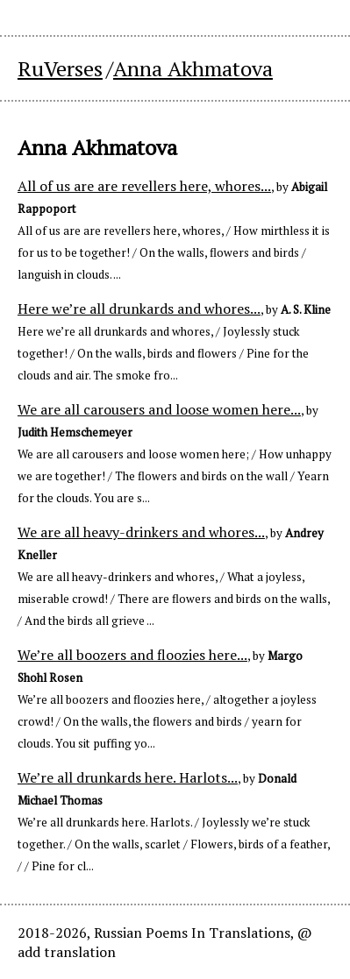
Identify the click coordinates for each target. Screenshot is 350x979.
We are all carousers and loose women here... (159, 409)
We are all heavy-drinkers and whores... (141, 532)
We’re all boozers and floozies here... (132, 654)
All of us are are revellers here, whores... (144, 185)
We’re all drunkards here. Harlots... (128, 777)
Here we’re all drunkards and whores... (139, 308)
